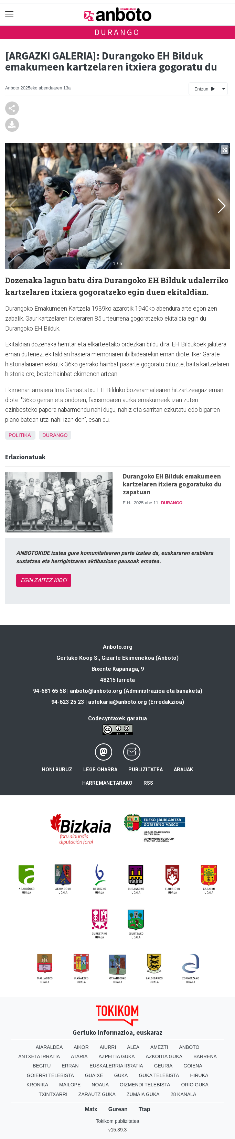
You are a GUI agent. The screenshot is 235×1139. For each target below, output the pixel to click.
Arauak (183, 770)
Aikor (81, 1047)
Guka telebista (159, 1075)
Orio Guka (195, 1084)
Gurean (118, 1109)
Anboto (189, 1047)
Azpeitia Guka (117, 1056)
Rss (148, 783)
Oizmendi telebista (145, 1084)
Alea (133, 1047)
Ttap (144, 1109)
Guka (121, 1075)
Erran (70, 1065)
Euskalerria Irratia (116, 1065)
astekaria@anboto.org (117, 702)
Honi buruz (57, 770)
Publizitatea (145, 770)
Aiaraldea (49, 1047)
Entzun (204, 89)
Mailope (70, 1084)
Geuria (163, 1065)
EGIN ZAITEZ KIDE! (44, 580)
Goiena (192, 1065)
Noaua (100, 1084)
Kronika (37, 1084)
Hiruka (199, 1075)
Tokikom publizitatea (117, 1121)
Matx (91, 1109)
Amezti (159, 1047)
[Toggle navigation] (9, 14)
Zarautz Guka (97, 1094)
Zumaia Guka (143, 1094)
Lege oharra (100, 770)
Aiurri (108, 1047)
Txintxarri (53, 1094)
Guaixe (94, 1075)
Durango (118, 32)
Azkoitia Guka (164, 1056)
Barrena (205, 1056)
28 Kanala (183, 1094)
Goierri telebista (50, 1075)
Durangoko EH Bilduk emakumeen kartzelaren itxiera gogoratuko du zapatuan (172, 484)
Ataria (79, 1056)
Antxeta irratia (39, 1056)
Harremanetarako (107, 783)
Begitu (42, 1065)
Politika (20, 435)
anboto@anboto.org (96, 691)
